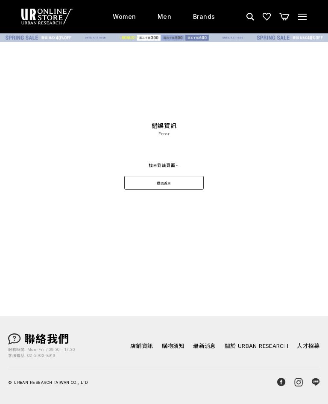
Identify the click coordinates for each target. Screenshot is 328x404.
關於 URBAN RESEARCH (257, 346)
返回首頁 (164, 183)
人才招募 (308, 346)
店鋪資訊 (141, 346)
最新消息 (204, 346)
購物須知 (173, 346)
